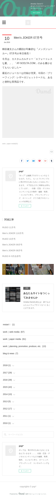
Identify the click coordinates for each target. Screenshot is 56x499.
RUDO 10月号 (9, 239)
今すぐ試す (36, 12)
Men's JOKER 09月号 (12, 244)
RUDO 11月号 (9, 227)
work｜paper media (14, 339)
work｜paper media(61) (10, 143)
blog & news (10, 353)
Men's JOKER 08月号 (12, 250)
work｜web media (13, 332)
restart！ (9, 324)
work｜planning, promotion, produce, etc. (24, 346)
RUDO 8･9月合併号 (11, 256)
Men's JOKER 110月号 (13, 233)
